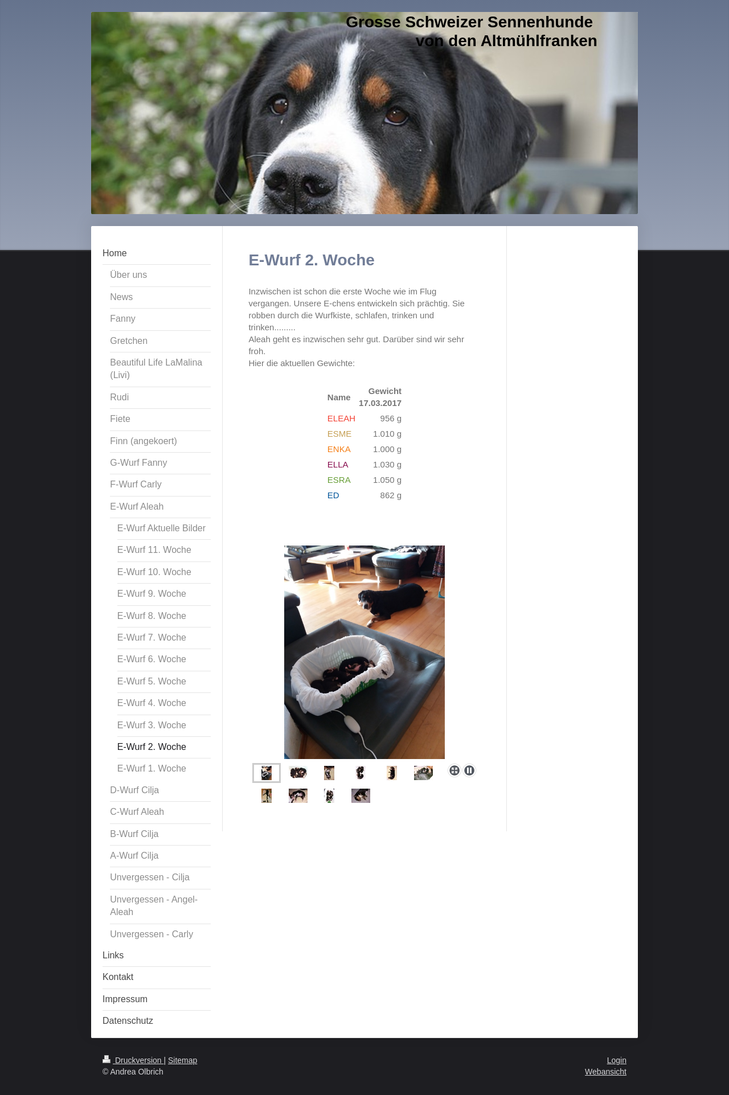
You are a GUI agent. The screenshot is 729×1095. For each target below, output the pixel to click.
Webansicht (605, 1071)
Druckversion (133, 1060)
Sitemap (182, 1060)
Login (616, 1060)
